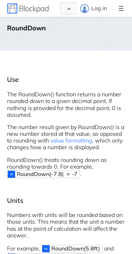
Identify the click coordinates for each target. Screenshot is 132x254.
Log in (93, 8)
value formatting (71, 140)
